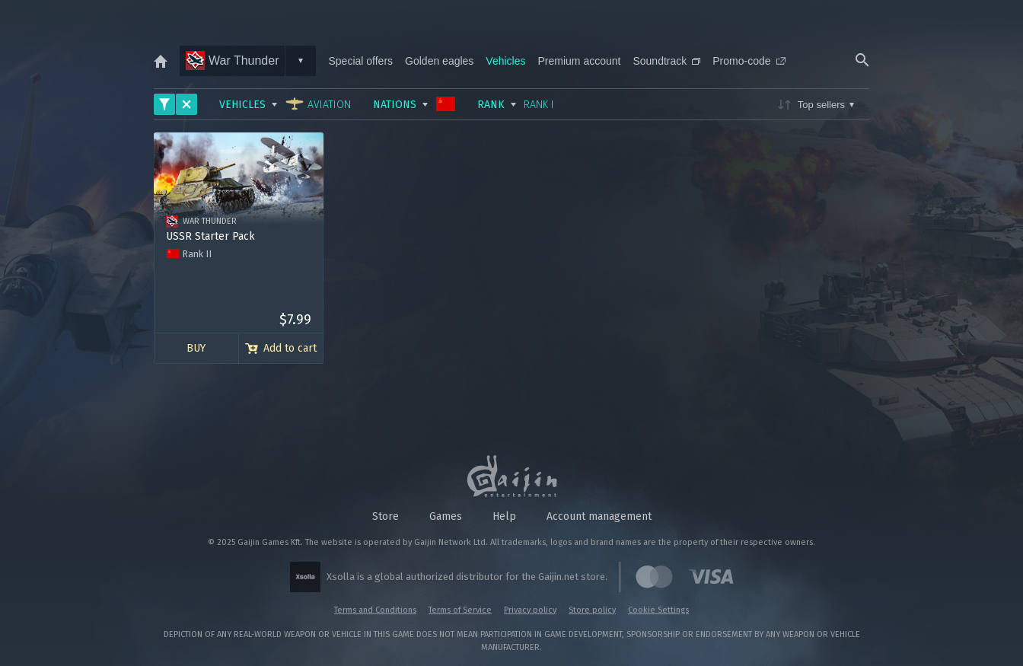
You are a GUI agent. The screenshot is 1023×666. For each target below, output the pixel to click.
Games (445, 516)
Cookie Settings (658, 610)
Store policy (592, 610)
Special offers (360, 61)
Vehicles (505, 61)
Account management (599, 516)
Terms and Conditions (375, 610)
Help (504, 516)
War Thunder (232, 60)
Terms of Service (460, 610)
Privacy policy (530, 610)
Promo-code (748, 61)
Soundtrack (666, 61)
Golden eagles (439, 61)
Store (385, 516)
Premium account (579, 61)
